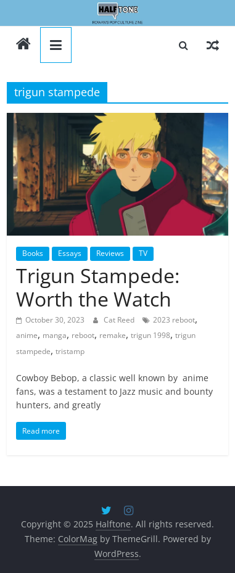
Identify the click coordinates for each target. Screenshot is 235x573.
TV (143, 253)
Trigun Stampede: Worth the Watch (97, 287)
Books (32, 253)
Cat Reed (120, 320)
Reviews (110, 253)
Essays (69, 253)
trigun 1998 (150, 335)
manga (55, 335)
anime (27, 335)
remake (112, 335)
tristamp (70, 351)
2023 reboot (174, 320)
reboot (83, 335)
